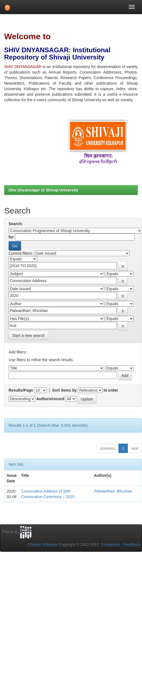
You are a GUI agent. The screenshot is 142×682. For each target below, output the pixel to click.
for (11, 237)
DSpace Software (42, 544)
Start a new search (28, 335)
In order (111, 390)
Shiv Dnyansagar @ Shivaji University (43, 190)
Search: (16, 224)
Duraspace (110, 544)
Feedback (131, 544)
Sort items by (64, 390)
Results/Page (21, 390)
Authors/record (50, 399)
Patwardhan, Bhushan (113, 491)
